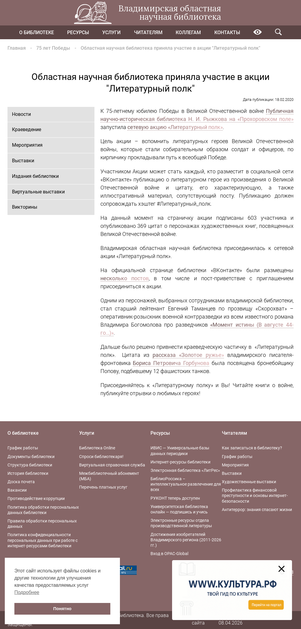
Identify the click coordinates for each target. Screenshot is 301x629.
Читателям (148, 32)
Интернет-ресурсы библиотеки (180, 462)
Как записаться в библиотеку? (252, 447)
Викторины (24, 207)
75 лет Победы (53, 48)
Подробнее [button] (26, 592)
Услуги (111, 32)
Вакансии (17, 490)
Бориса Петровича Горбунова (171, 363)
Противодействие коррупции (36, 498)
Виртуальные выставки (38, 192)
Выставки (23, 160)
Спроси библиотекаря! (101, 456)
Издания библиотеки (35, 176)
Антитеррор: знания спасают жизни (257, 509)
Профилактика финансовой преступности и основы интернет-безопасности (255, 495)
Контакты (227, 32)
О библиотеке (36, 32)
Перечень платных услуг (103, 487)
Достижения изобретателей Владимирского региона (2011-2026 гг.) (185, 540)
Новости (21, 114)
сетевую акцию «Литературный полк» (175, 127)
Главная (16, 48)
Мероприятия (27, 145)
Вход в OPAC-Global (169, 553)
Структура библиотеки (29, 465)
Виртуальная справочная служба (112, 465)
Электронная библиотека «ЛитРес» (185, 470)
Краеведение (26, 129)
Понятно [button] (62, 608)
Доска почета (21, 481)
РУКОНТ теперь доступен (175, 498)
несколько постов (124, 278)
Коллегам (188, 32)
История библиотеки (27, 473)
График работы (22, 447)
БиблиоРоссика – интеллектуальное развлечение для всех (185, 484)
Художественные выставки (249, 481)
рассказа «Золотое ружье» (188, 355)
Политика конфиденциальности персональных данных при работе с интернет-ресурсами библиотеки (42, 540)
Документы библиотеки (31, 456)
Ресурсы (78, 32)
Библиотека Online (97, 447)
